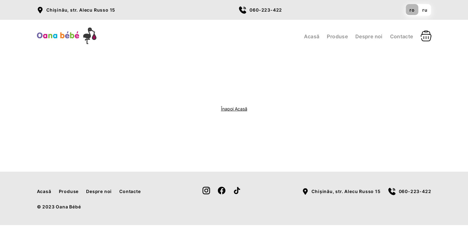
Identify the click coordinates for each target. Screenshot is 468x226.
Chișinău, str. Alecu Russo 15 (80, 10)
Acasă (312, 36)
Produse (337, 36)
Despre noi (369, 36)
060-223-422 (265, 10)
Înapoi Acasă (234, 108)
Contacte (401, 36)
